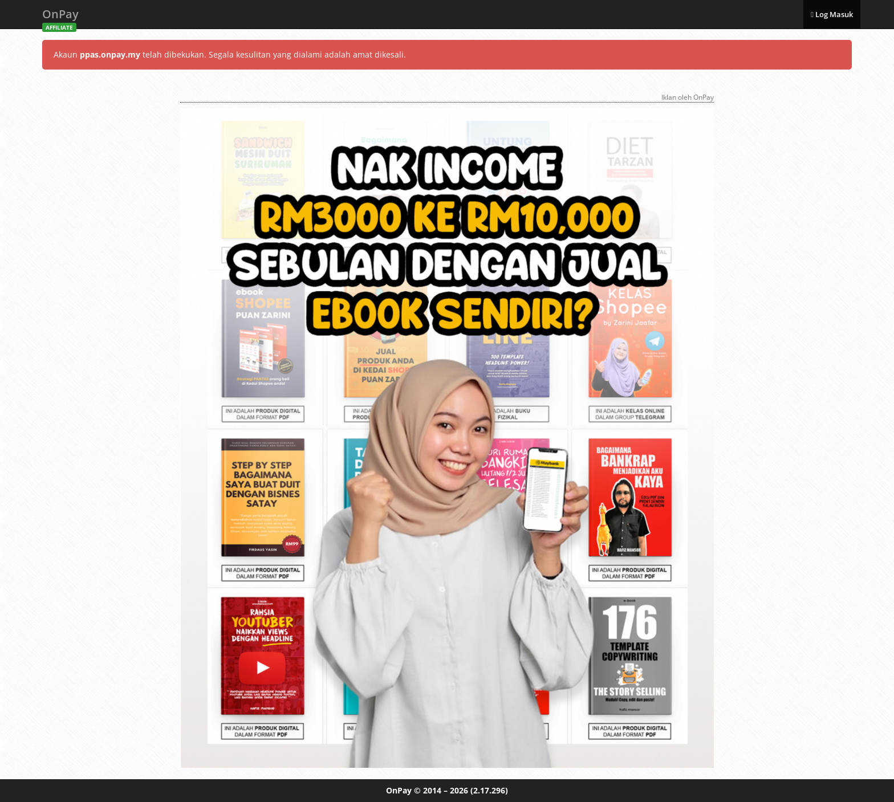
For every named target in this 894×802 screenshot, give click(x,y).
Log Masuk (832, 14)
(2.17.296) (489, 790)
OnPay (60, 17)
